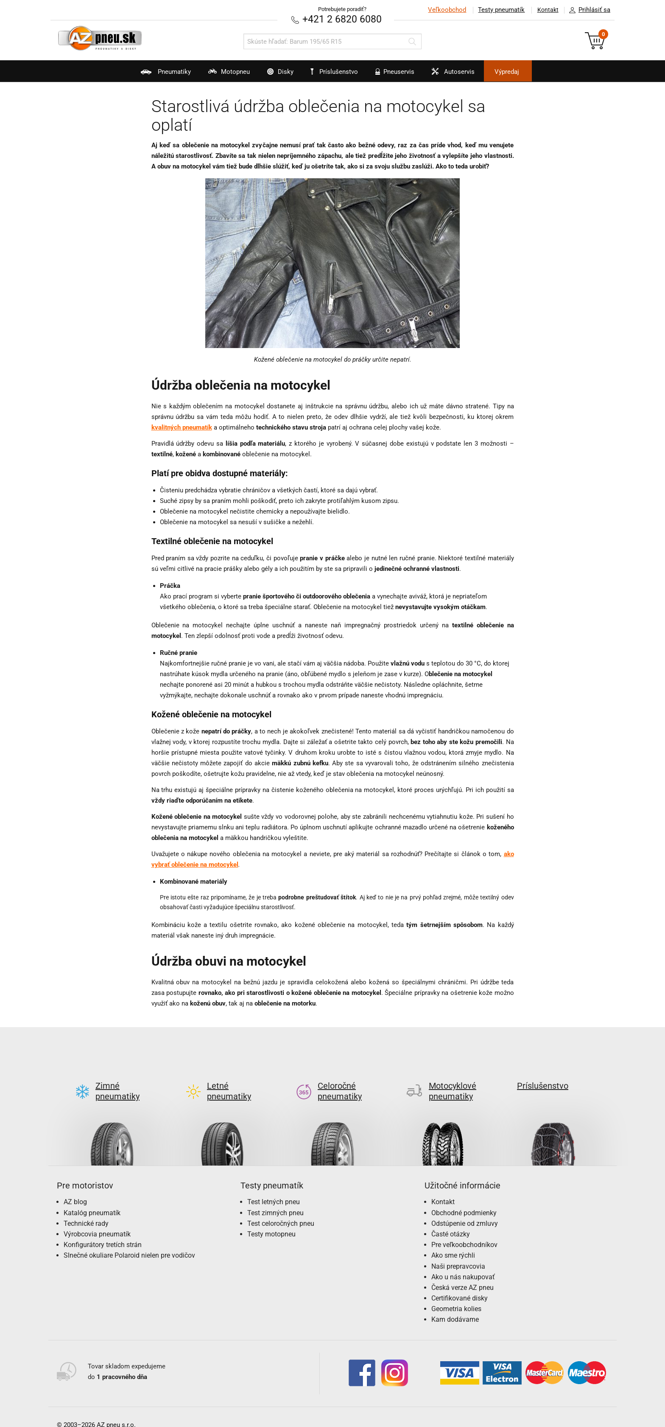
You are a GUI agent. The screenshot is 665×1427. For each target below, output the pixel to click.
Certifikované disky (459, 1285)
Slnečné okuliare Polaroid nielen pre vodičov (129, 1242)
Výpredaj (525, 72)
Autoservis (462, 74)
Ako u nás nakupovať (463, 1263)
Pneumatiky (145, 74)
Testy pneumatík (498, 10)
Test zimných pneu (275, 1199)
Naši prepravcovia (458, 1252)
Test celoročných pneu (280, 1209)
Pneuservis (398, 74)
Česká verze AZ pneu (462, 1274)
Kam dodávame (455, 1306)
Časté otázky (450, 1220)
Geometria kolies (456, 1295)
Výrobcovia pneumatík (97, 1220)
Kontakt (546, 10)
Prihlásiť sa (587, 10)
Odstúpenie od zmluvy (464, 1209)
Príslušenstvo (337, 72)
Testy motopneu (271, 1220)
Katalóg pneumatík (92, 1199)
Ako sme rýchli (453, 1242)
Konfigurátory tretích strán (103, 1231)
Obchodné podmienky (464, 1199)
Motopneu (214, 74)
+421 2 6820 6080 (342, 19)
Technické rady (86, 1209)
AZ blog (75, 1188)
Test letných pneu (273, 1188)
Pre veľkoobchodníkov (464, 1231)
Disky (271, 74)
